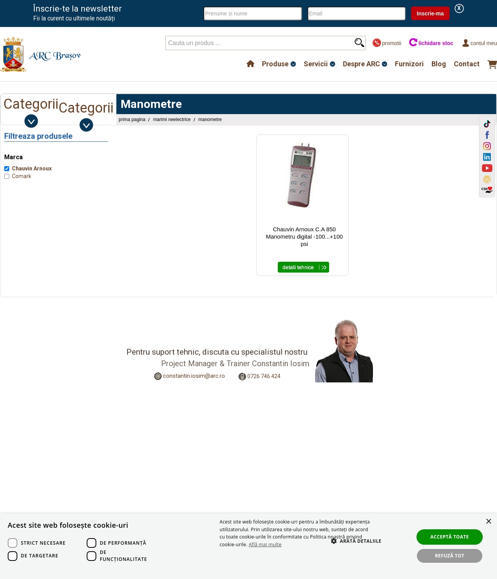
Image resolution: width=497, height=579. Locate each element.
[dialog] (248, 546)
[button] (352, 549)
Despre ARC (361, 64)
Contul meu (479, 43)
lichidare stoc (431, 43)
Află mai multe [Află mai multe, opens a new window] (265, 544)
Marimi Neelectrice (171, 119)
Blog (439, 64)
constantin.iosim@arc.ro (194, 375)
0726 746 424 (263, 376)
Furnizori (409, 64)
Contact (467, 64)
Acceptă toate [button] (449, 537)
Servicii (316, 64)
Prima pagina (132, 119)
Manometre (210, 119)
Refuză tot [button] (449, 555)
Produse (275, 64)
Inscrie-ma (430, 13)
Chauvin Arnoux (32, 168)
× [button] (488, 522)
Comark (21, 176)
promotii (386, 43)
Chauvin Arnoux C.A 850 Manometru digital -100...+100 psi (304, 236)
